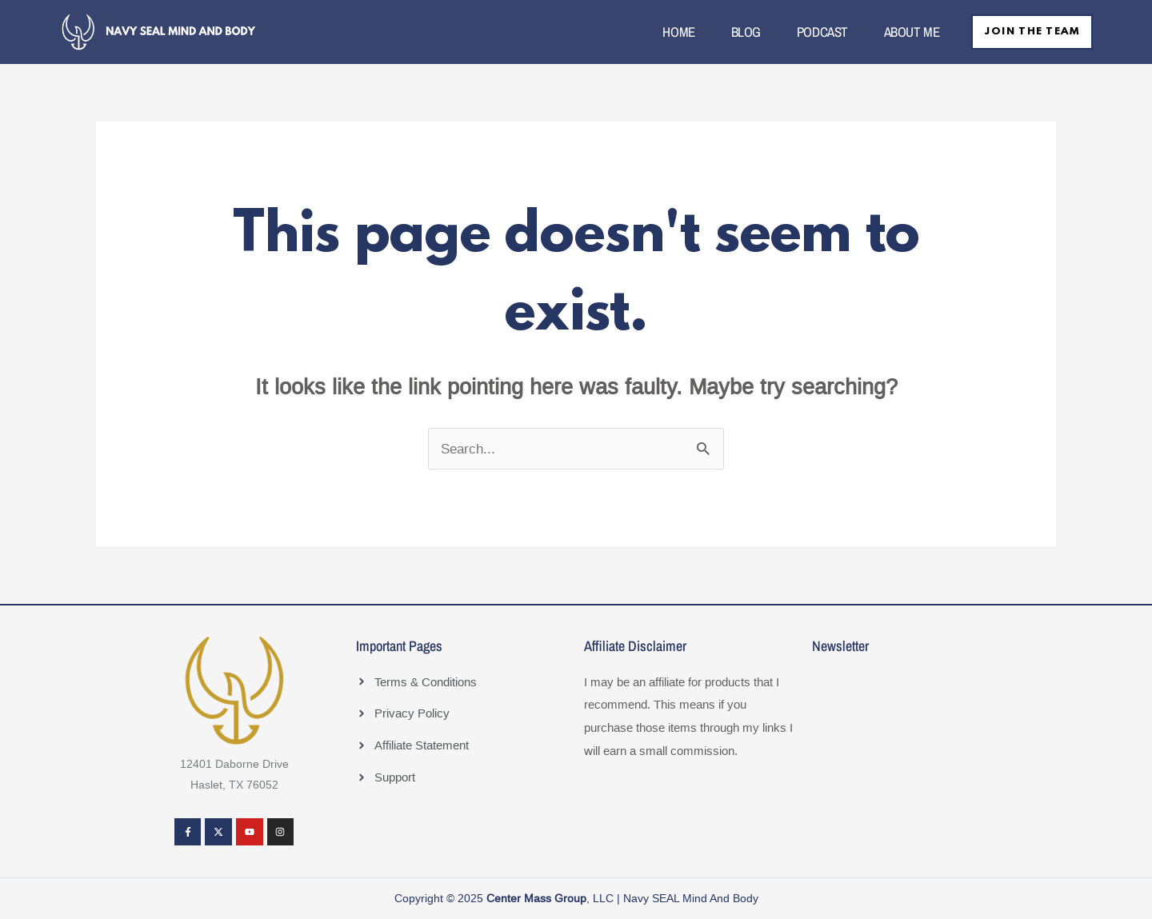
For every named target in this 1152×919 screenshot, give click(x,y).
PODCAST (814, 31)
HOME (671, 31)
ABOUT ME (903, 31)
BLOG (738, 31)
